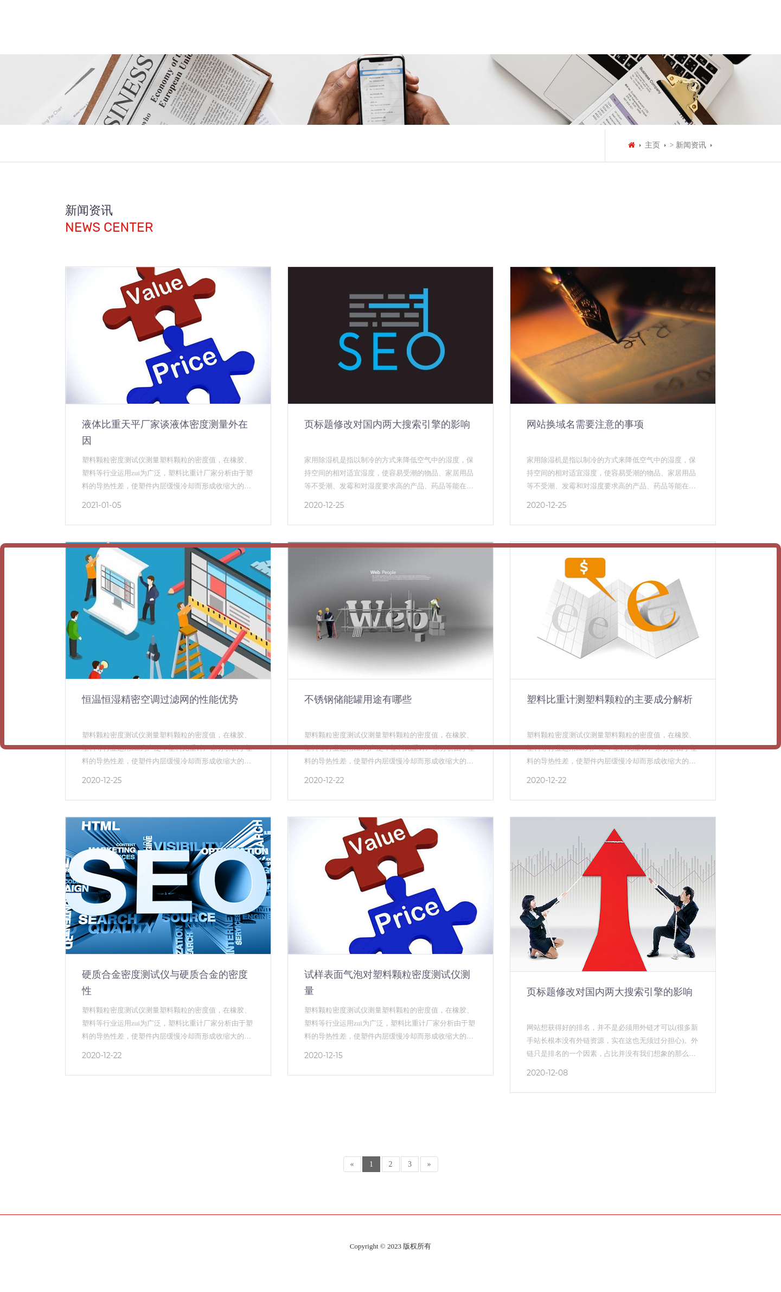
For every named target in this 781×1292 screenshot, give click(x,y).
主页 (652, 145)
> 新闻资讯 (688, 145)
